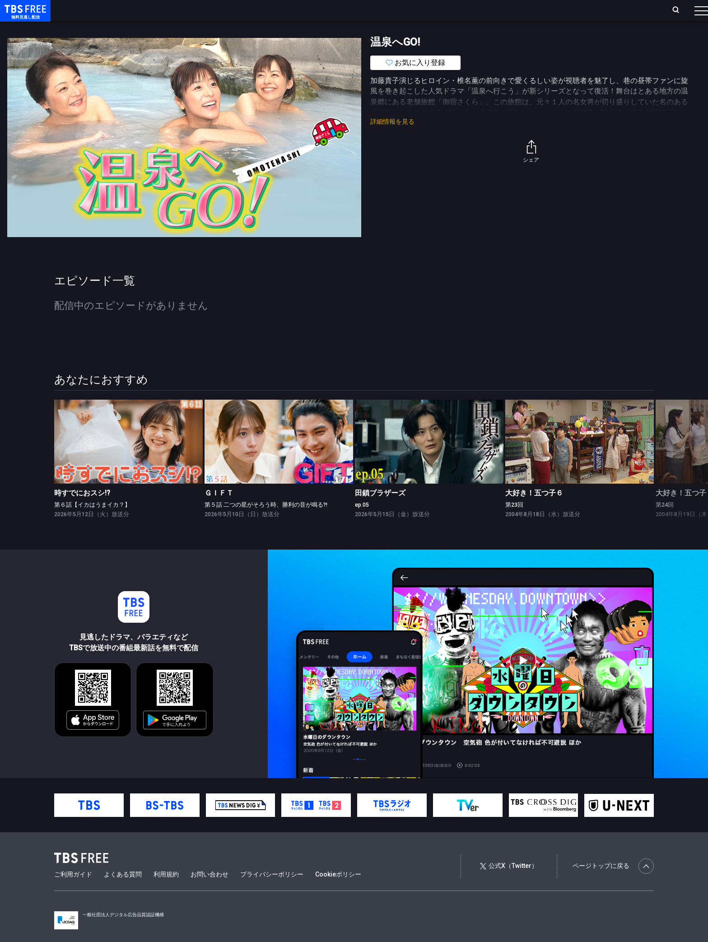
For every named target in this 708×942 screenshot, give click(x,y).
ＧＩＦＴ (219, 511)
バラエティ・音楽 (225, 28)
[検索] (616, 10)
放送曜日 (133, 10)
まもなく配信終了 (138, 28)
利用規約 (166, 892)
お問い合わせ (209, 892)
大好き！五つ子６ (534, 511)
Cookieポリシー (338, 892)
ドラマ (182, 28)
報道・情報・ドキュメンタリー (298, 28)
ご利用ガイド (73, 892)
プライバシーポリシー (271, 892)
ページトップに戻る (613, 884)
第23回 (514, 522)
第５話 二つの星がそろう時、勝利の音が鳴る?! (266, 522)
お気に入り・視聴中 (268, 10)
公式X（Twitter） (509, 883)
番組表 (679, 10)
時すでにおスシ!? (82, 511)
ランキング (170, 10)
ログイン (532, 10)
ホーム (102, 10)
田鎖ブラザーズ (380, 511)
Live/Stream (213, 10)
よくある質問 (123, 892)
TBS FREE (24, 16)
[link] (128, 459)
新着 (98, 28)
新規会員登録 (577, 10)
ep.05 (362, 522)
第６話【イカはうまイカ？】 (92, 522)
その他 (358, 28)
